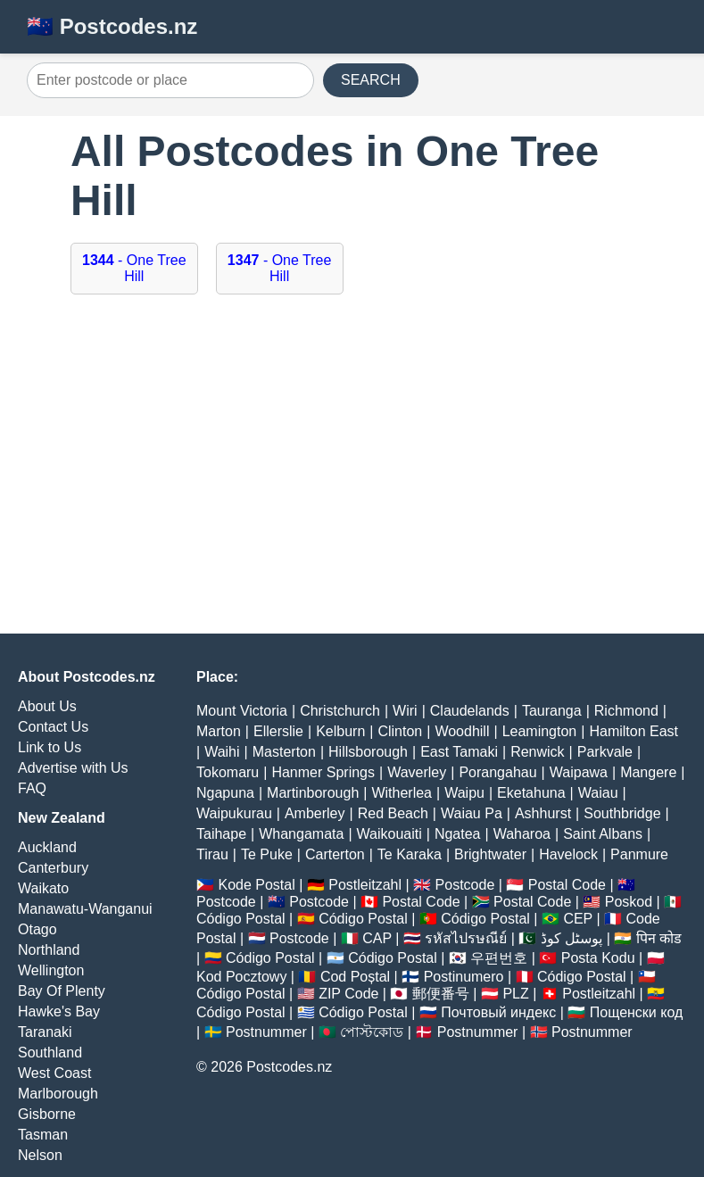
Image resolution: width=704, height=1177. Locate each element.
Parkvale (605, 751)
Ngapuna (225, 792)
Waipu (464, 792)
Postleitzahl (365, 884)
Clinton (399, 731)
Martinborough (313, 792)
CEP (577, 918)
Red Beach (393, 813)
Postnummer (266, 1032)
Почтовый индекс (498, 1012)
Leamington (539, 731)
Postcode (465, 884)
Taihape (221, 833)
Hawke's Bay (59, 1011)
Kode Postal (256, 884)
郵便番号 (440, 993)
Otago (37, 929)
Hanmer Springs (323, 772)
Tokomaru (227, 772)
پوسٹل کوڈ (571, 938)
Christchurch (340, 710)
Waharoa (522, 833)
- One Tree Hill (134, 268)
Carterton (335, 854)
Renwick (537, 751)
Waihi (221, 751)
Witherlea (401, 792)
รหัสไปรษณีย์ (466, 938)
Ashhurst (543, 813)
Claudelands (469, 710)
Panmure (639, 854)
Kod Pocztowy (241, 976)
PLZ (515, 993)
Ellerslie (278, 731)
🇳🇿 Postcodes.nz (112, 26)
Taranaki (44, 1032)
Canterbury (53, 867)
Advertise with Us (73, 767)
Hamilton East (633, 731)
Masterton (284, 751)
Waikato (43, 888)
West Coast (54, 1073)
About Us (47, 706)
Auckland (47, 847)
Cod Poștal (355, 976)
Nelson (40, 1155)
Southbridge (622, 813)
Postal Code (567, 884)
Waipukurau (234, 813)
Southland (50, 1052)
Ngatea (458, 833)
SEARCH (371, 79)
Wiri (405, 710)
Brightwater (490, 854)
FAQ (32, 788)
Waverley (416, 772)
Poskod (628, 901)
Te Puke (267, 854)
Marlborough (58, 1093)
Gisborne (47, 1114)
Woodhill (462, 731)
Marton (218, 731)
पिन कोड (659, 938)
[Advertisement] (352, 473)
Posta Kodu (598, 958)
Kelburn (340, 731)
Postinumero (464, 976)
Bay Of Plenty (61, 991)
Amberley (315, 813)
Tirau (212, 854)
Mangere (648, 772)
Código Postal (241, 918)
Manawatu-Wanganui (85, 908)
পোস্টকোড (371, 1032)
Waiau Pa (471, 813)
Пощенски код (636, 1012)
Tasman (43, 1134)
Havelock (568, 854)
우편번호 (498, 958)
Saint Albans (602, 833)
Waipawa (579, 772)
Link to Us (49, 747)
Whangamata (301, 833)
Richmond (626, 710)
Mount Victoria (241, 710)
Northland (48, 949)
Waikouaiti (389, 833)
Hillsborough (368, 751)
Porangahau (497, 772)
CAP (377, 938)
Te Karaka (409, 854)
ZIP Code (348, 993)
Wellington (51, 970)
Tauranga (552, 710)
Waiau (598, 792)
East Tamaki (459, 751)
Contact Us (53, 726)
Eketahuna (531, 792)
